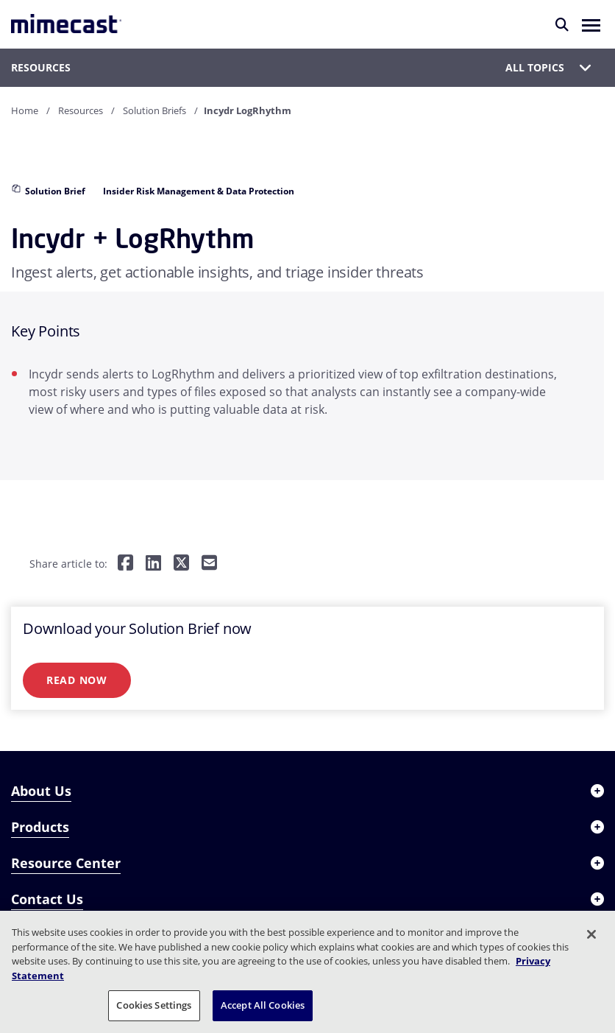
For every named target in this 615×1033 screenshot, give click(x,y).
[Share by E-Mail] (209, 563)
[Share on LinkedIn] (153, 563)
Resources (80, 110)
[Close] (591, 934)
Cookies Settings (153, 1005)
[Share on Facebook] (125, 563)
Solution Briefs (154, 110)
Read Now (76, 680)
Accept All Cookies (263, 1005)
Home (24, 110)
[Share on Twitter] (181, 563)
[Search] (562, 24)
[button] (591, 24)
